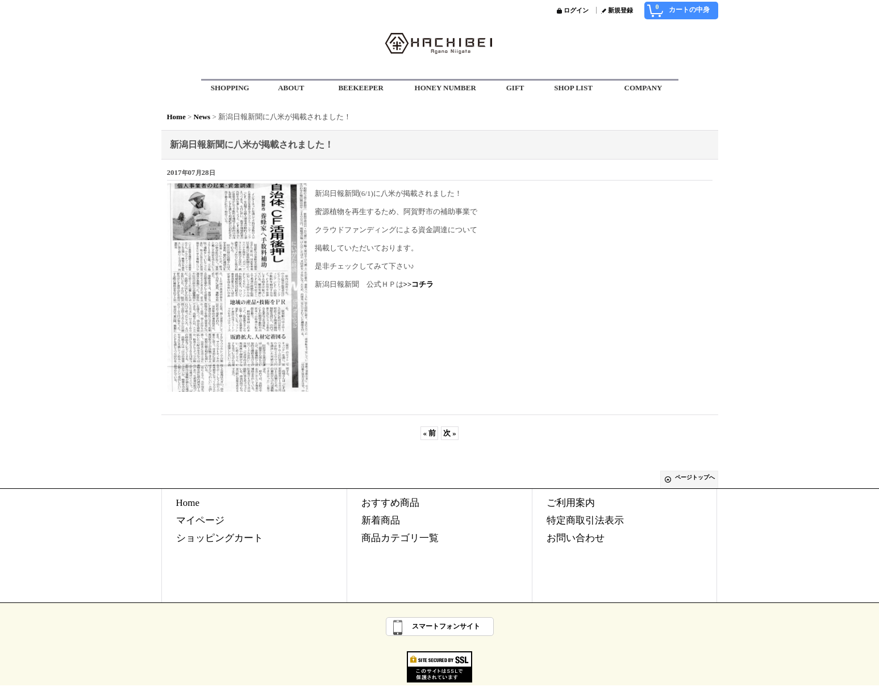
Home (188, 502)
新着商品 (380, 520)
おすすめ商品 (390, 502)
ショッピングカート (219, 538)
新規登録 (620, 10)
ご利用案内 (571, 502)
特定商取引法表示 (585, 520)
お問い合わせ (576, 538)
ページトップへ (695, 477)
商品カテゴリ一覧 (400, 538)
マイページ (200, 520)
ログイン (576, 10)
